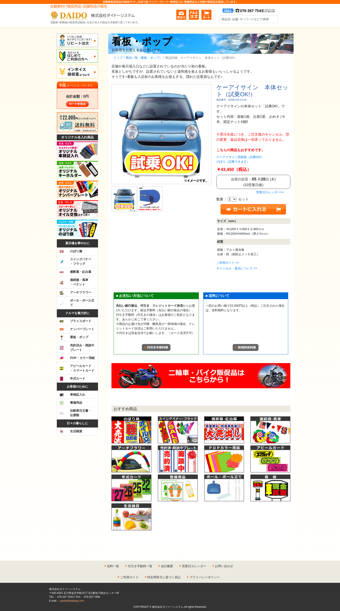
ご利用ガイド (129, 577)
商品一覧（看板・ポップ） (144, 57)
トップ (118, 57)
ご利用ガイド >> (227, 262)
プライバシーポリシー (205, 577)
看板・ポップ (142, 41)
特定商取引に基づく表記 (164, 577)
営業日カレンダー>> (270, 192)
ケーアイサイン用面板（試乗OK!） (240, 157)
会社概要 (167, 566)
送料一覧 (113, 566)
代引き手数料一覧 (140, 566)
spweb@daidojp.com (72, 600)
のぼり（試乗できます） (233, 161)
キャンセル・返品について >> (236, 268)
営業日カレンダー (194, 566)
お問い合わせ (224, 566)
